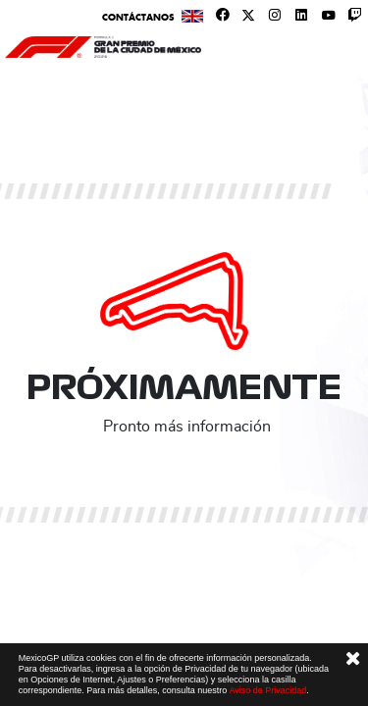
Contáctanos (138, 17)
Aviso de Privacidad (267, 690)
